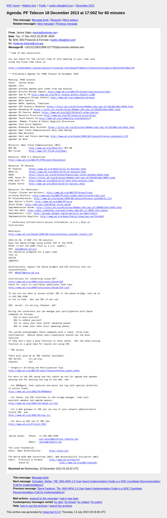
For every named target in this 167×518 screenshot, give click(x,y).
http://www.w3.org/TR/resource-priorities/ (70, 115)
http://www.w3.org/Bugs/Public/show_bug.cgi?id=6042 (72, 216)
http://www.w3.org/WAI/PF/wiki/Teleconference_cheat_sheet (44, 370)
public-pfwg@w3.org (61, 5)
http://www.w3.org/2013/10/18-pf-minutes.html (57, 183)
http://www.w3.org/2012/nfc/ (46, 148)
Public (42, 5)
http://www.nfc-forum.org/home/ (48, 151)
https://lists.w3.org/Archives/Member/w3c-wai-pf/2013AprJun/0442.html (91, 127)
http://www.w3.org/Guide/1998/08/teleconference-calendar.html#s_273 (50, 234)
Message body (40, 20)
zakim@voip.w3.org (26, 249)
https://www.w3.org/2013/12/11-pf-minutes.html (57, 169)
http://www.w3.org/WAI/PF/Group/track (69, 192)
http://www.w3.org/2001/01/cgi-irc (29, 415)
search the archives (61, 505)
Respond (56, 20)
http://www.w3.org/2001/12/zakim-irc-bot (33, 403)
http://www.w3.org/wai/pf (64, 459)
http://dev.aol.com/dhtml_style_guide (48, 204)
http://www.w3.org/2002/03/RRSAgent (30, 391)
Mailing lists (29, 5)
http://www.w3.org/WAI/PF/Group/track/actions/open (79, 91)
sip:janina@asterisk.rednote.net (58, 439)
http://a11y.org (58, 450)
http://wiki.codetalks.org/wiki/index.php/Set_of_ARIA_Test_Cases (68, 210)
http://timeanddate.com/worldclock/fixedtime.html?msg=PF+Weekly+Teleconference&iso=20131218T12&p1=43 (71, 68)
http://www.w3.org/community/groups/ (72, 97)
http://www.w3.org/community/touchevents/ (64, 118)
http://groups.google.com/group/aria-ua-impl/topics (66, 213)
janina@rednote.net (45, 32)
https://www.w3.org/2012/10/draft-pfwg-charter (70, 112)
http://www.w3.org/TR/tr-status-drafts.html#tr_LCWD (63, 94)
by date (58, 502)
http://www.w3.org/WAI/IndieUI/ (78, 462)
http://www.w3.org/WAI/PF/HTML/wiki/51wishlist (37, 160)
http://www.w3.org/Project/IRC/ (27, 424)
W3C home (13, 5)
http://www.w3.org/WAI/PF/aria (53, 201)
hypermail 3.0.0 (51, 512)
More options (70, 20)
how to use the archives (34, 505)
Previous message (66, 23)
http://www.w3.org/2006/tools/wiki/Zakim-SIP (35, 281)
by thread (70, 502)
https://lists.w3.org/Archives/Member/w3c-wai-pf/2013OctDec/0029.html (90, 106)
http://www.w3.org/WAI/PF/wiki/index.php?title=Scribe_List (69, 195)
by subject (83, 502)
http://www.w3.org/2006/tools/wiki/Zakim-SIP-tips (38, 287)
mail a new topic (69, 498)
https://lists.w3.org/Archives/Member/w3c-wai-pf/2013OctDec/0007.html (72, 177)
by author (96, 502)
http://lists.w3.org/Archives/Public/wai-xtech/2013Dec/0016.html (69, 174)
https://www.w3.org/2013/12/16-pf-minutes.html (57, 172)
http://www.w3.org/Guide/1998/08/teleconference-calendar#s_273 (89, 136)
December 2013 (85, 5)
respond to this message (43, 498)
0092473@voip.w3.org (27, 272)
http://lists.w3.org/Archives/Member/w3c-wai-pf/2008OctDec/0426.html (79, 207)
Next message (45, 23)
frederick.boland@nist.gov (28, 43)
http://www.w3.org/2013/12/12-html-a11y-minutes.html (61, 180)
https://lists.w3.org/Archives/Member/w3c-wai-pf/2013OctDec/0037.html (77, 109)
